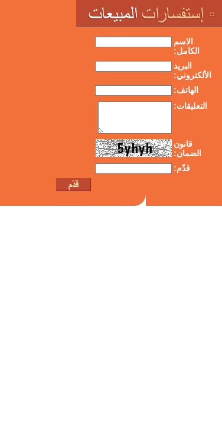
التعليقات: (190, 106)
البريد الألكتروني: (192, 70)
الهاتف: (186, 90)
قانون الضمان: (187, 148)
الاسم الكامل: (187, 46)
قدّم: (182, 168)
